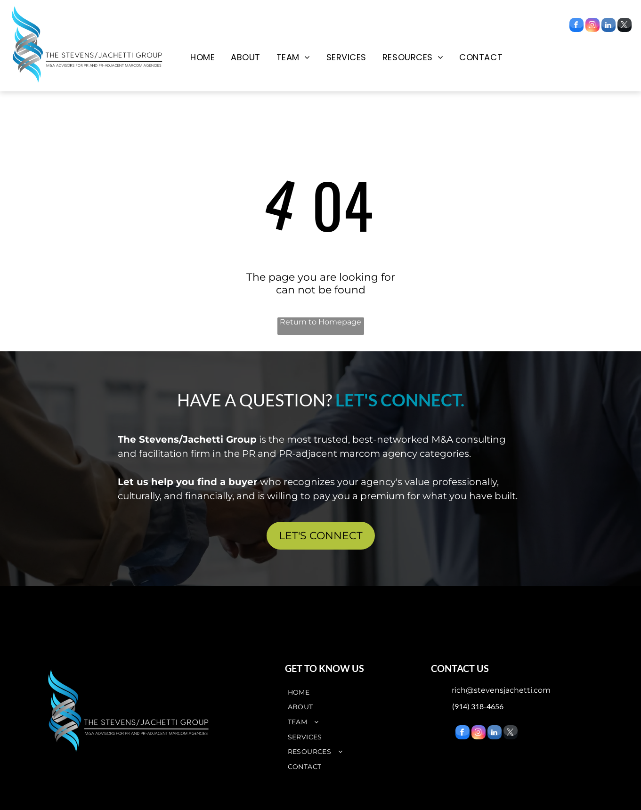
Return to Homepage (320, 321)
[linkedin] (608, 26)
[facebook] (576, 26)
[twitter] (624, 26)
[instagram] (592, 26)
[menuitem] (202, 57)
